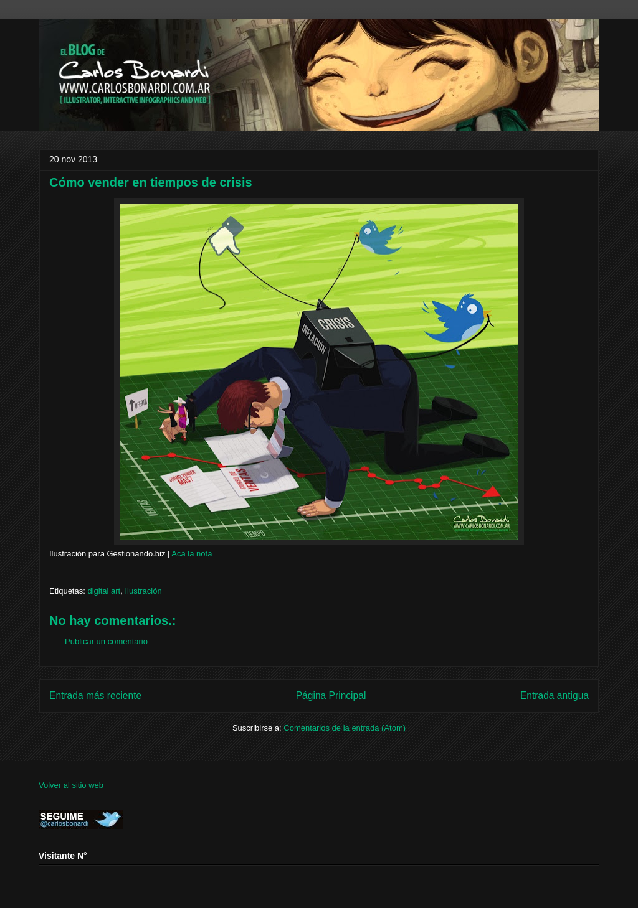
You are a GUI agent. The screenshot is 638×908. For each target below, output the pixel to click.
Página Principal (331, 695)
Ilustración (143, 591)
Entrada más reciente (95, 695)
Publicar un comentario (106, 641)
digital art (103, 591)
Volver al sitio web (71, 785)
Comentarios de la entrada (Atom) (344, 727)
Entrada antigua (554, 695)
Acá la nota (191, 553)
